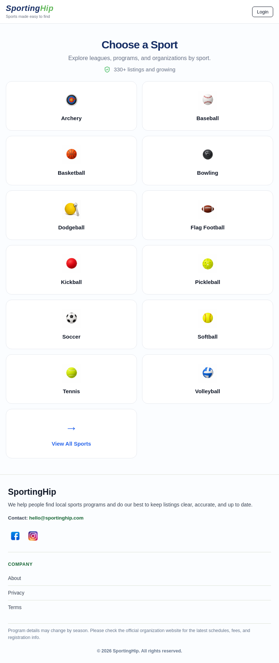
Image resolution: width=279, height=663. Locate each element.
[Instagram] (33, 535)
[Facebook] (15, 536)
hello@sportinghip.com (56, 518)
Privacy (16, 593)
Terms (14, 607)
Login (262, 12)
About (14, 578)
